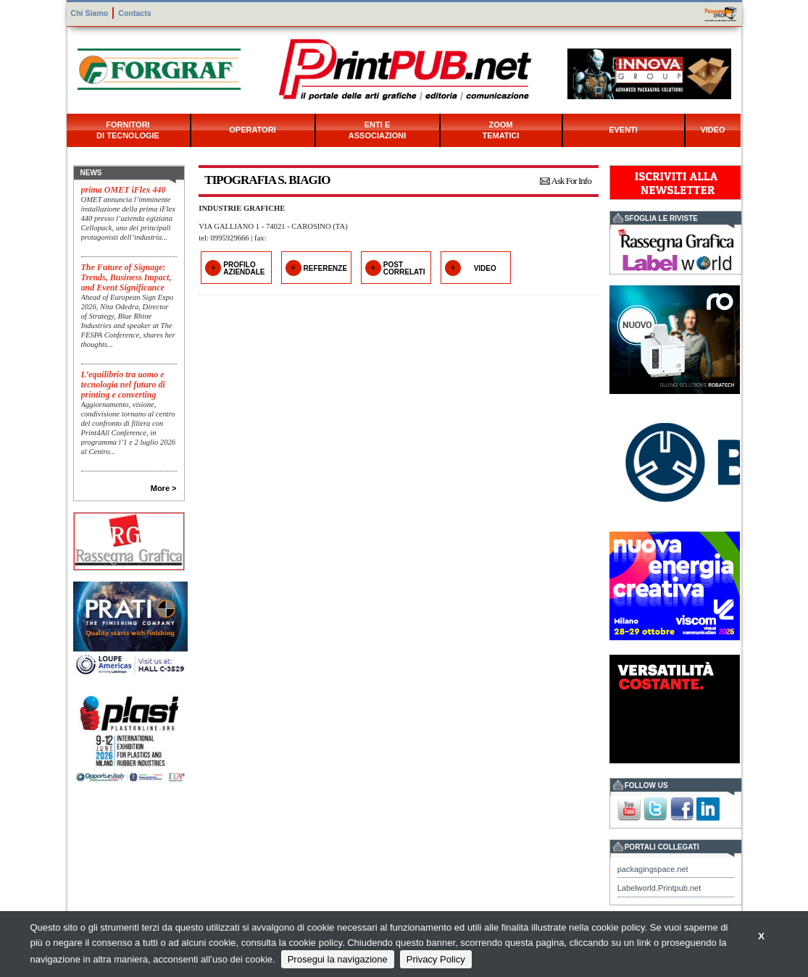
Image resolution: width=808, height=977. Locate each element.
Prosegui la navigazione (338, 959)
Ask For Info (571, 180)
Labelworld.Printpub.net (659, 888)
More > (164, 488)
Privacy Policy (436, 959)
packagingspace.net (652, 869)
